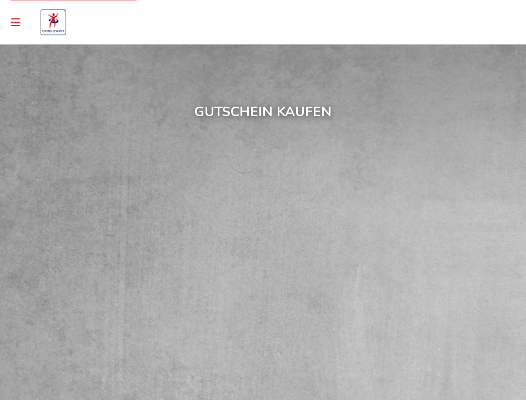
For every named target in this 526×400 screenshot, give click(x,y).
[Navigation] (15, 22)
